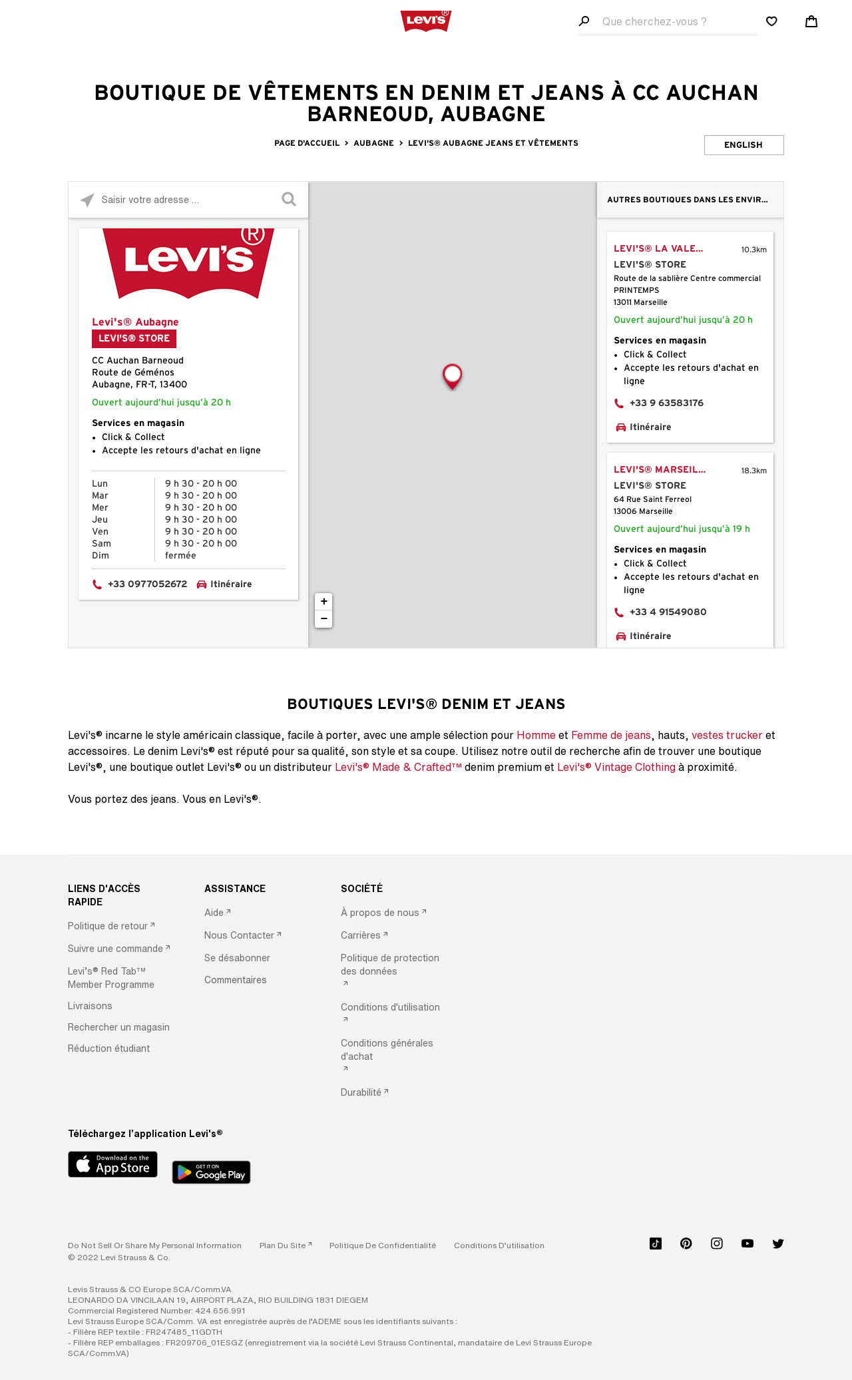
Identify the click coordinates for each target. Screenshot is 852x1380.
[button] (119, 978)
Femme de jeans (611, 735)
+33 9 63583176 (667, 403)
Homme (536, 735)
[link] (286, 1245)
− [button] (324, 619)
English (743, 145)
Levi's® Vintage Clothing (616, 767)
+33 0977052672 (148, 584)
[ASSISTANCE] (255, 888)
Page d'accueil (306, 143)
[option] (119, 926)
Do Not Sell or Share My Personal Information (155, 1245)
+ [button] (324, 602)
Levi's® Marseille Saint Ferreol (674, 470)
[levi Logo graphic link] (426, 20)
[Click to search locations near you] (87, 200)
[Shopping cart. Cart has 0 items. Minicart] (811, 21)
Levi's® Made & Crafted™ (398, 767)
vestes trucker (727, 735)
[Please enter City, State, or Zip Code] (188, 199)
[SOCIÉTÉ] (392, 888)
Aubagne (373, 143)
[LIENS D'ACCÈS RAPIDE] (119, 895)
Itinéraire (231, 584)
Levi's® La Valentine (669, 249)
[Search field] (668, 21)
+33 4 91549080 (668, 612)
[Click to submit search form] (290, 200)
